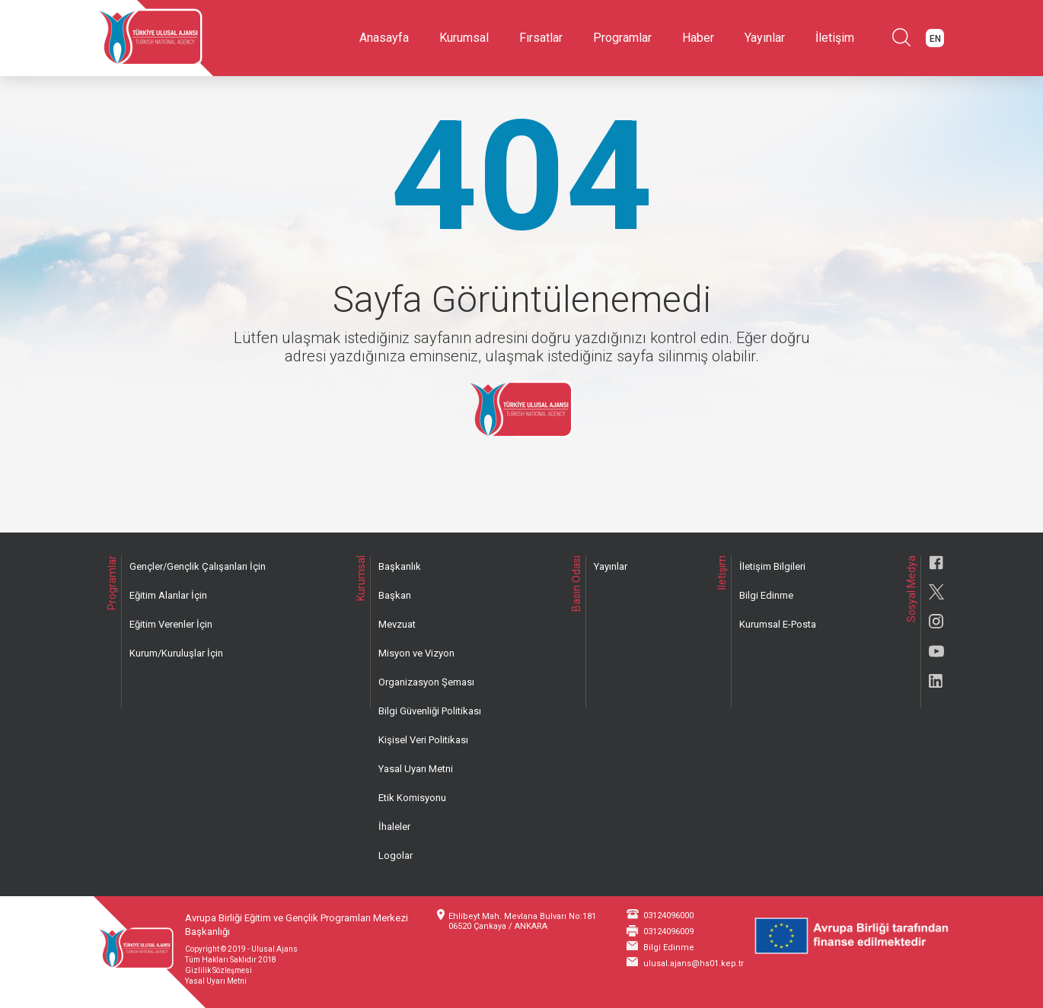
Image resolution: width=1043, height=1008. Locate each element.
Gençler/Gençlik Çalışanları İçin (197, 566)
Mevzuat (397, 624)
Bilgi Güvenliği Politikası (429, 711)
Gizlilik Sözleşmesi (218, 970)
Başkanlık (399, 566)
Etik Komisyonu (412, 797)
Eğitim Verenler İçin (170, 624)
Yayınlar (765, 37)
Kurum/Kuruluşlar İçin (176, 653)
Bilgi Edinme (766, 595)
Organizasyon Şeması (426, 682)
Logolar (395, 855)
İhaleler (394, 826)
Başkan (394, 595)
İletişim (834, 37)
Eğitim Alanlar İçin (168, 595)
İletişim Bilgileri (772, 566)
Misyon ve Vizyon (416, 653)
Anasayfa (384, 37)
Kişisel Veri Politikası (423, 740)
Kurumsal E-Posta (777, 624)
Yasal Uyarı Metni (415, 768)
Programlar (622, 37)
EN (935, 38)
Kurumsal (464, 37)
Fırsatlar (541, 37)
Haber (698, 37)
